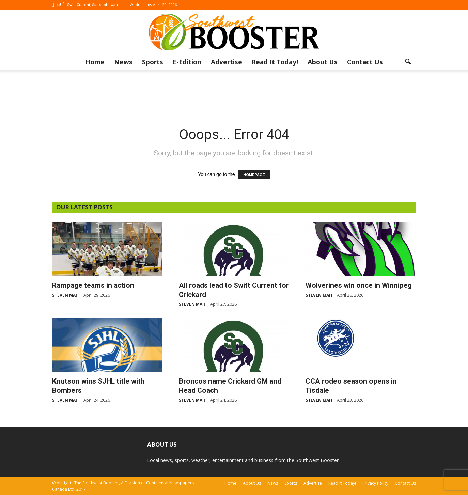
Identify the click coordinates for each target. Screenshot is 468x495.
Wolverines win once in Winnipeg (359, 285)
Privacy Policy (375, 483)
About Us (323, 62)
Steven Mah (65, 295)
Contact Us (365, 62)
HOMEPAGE (254, 174)
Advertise (226, 62)
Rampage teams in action (93, 285)
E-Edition (187, 62)
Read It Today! (275, 62)
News (123, 62)
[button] (408, 62)
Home (95, 62)
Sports (152, 62)
